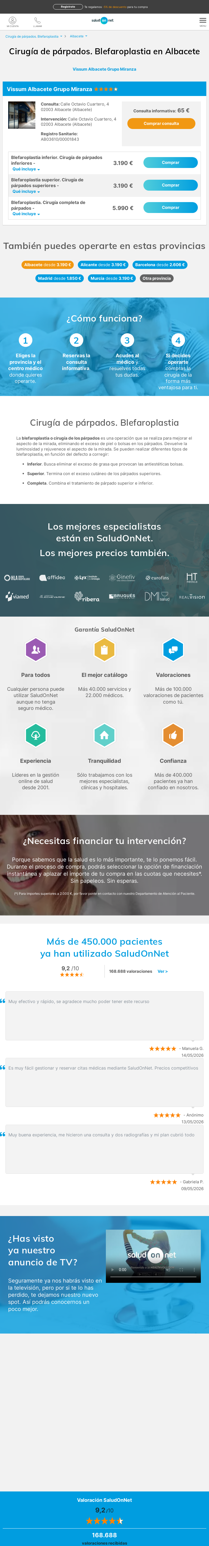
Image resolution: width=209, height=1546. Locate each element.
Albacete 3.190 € (47, 264)
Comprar (170, 162)
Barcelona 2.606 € (160, 264)
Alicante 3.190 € (103, 264)
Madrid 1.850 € (59, 278)
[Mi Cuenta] (12, 20)
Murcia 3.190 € (112, 278)
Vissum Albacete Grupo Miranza (104, 69)
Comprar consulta (161, 123)
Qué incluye (24, 169)
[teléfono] (37, 20)
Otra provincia (157, 278)
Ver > (163, 971)
